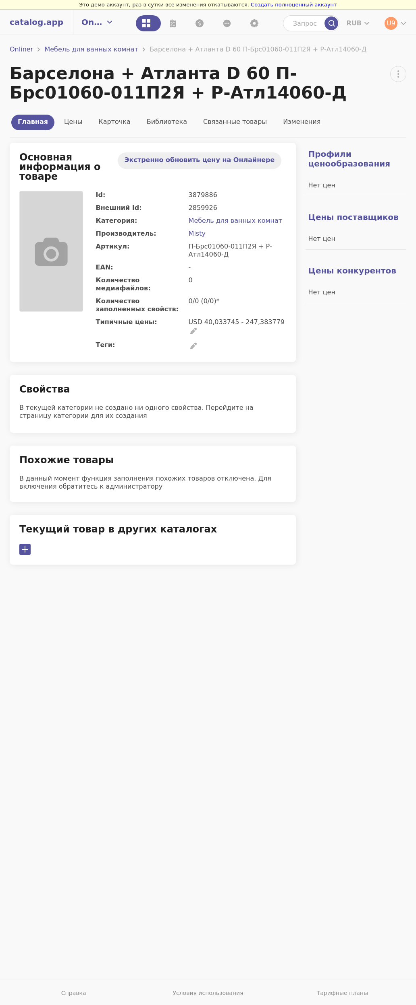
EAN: (104, 267)
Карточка (114, 121)
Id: (101, 195)
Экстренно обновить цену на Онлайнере (200, 160)
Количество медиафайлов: (123, 284)
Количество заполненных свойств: (137, 305)
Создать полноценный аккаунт (294, 5)
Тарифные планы (342, 993)
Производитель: (126, 233)
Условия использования (208, 993)
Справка (73, 993)
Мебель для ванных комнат (91, 49)
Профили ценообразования (349, 159)
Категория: (116, 220)
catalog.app (36, 22)
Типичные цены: (126, 322)
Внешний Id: (119, 208)
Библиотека (167, 121)
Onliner (21, 49)
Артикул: (113, 246)
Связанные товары (235, 121)
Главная (33, 121)
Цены (73, 121)
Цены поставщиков (353, 217)
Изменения (301, 121)
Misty (197, 233)
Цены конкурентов (352, 270)
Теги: (105, 345)
